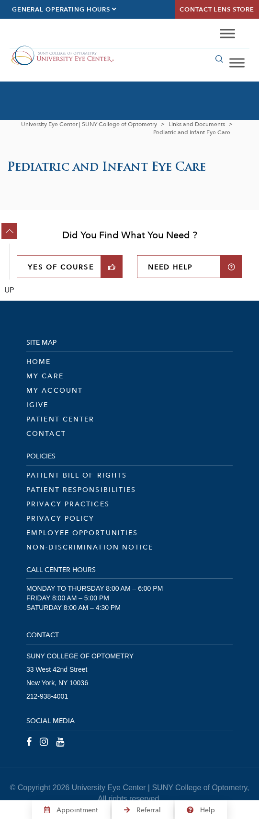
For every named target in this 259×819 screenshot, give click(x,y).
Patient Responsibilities (81, 489)
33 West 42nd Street (56, 669)
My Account (54, 390)
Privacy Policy (60, 518)
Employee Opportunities (82, 532)
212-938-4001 (47, 696)
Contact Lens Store (217, 9)
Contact (46, 433)
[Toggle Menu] (227, 33)
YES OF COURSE (60, 267)
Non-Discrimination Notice (90, 547)
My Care (45, 376)
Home (38, 361)
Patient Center (60, 419)
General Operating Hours (64, 9)
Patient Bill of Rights (76, 475)
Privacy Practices (68, 504)
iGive (37, 404)
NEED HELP (170, 267)
